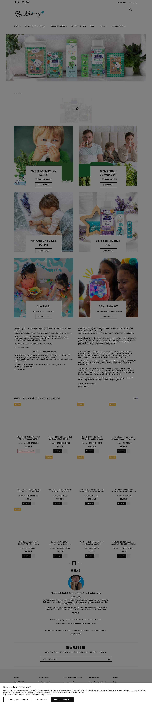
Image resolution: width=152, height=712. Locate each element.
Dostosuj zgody (41, 699)
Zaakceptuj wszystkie (62, 699)
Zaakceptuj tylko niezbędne (17, 699)
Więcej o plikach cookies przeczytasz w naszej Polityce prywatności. (27, 694)
